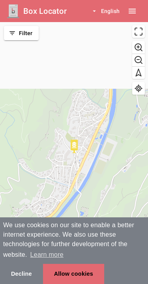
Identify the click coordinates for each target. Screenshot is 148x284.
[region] (74, 153)
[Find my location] (138, 88)
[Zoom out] (138, 60)
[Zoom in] (138, 47)
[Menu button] (132, 11)
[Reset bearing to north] (138, 72)
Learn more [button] (47, 254)
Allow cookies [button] (73, 274)
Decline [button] (21, 274)
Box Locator (45, 11)
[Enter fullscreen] (138, 31)
